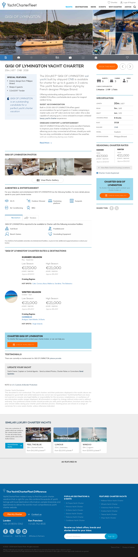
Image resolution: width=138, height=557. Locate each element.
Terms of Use (115, 547)
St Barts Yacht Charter (74, 510)
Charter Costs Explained (109, 173)
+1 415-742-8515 (37, 523)
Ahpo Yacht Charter (108, 518)
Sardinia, (58, 283)
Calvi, (34, 283)
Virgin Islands (37, 324)
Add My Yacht (20, 536)
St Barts (42, 319)
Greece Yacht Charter (74, 514)
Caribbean (27, 317)
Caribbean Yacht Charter (75, 520)
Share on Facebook (111, 208)
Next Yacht (130, 66)
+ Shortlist (127, 57)
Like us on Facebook (5, 531)
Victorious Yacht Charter (110, 507)
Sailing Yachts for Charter (31, 13)
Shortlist (114, 2)
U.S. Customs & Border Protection (24, 385)
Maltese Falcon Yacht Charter (112, 501)
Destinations (81, 7)
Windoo (87, 444)
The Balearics (67, 283)
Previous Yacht (123, 66)
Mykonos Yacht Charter (74, 517)
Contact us (36, 514)
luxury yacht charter (48, 118)
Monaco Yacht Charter (74, 507)
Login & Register (129, 2)
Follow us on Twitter (11, 531)
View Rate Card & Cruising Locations (115, 168)
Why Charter (115, 7)
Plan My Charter (14, 514)
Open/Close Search (134, 7)
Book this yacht (107, 66)
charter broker (43, 339)
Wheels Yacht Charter (109, 504)
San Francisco (35, 520)
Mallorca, (51, 283)
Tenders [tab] (33, 218)
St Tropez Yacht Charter (75, 503)
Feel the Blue (34, 444)
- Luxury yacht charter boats (21, 5)
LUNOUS (59, 444)
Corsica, (40, 283)
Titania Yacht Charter (109, 514)
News (93, 7)
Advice (128, 7)
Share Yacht (117, 208)
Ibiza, (45, 283)
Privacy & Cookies (128, 547)
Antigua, (25, 319)
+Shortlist (134, 13)
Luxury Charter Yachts (12, 13)
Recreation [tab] (15, 218)
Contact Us (7, 536)
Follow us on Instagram (18, 531)
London (7, 520)
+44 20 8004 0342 (13, 523)
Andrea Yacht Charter (109, 511)
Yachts (68, 7)
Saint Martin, (34, 319)
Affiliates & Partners (36, 536)
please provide (55, 358)
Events (102, 7)
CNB (71, 79)
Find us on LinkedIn (24, 531)
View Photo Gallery (50, 180)
